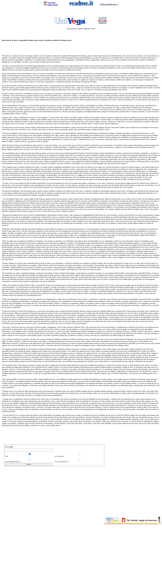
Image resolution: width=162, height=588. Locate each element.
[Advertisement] (80, 12)
